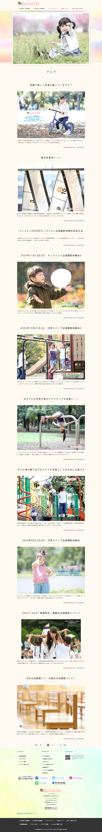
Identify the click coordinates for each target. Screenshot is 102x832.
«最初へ (36, 745)
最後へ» (65, 745)
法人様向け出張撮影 (38, 8)
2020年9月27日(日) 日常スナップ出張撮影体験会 (51, 540)
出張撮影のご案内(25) (47, 759)
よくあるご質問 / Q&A (24, 764)
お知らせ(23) (46, 761)
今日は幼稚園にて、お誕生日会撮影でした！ (51, 678)
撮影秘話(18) (46, 767)
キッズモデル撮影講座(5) (48, 770)
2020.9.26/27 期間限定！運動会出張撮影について (51, 613)
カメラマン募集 (22, 761)
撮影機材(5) (45, 773)
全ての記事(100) (46, 756)
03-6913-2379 (53, 800)
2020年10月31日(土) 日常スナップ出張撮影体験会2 (50, 328)
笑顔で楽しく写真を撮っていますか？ (51, 85)
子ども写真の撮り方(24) (48, 764)
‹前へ (41, 745)
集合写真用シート (51, 157)
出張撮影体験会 (22, 756)
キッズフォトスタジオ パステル (49, 829)
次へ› (61, 745)
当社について (65, 8)
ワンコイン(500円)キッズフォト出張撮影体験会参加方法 (51, 230)
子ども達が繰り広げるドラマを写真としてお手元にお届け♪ (51, 469)
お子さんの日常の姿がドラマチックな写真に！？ (51, 398)
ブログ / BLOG (22, 759)
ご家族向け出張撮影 (24, 8)
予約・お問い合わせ (77, 8)
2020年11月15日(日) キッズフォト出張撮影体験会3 (51, 255)
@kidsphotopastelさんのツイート (27, 813)
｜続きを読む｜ (80, 147)
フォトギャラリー (53, 8)
